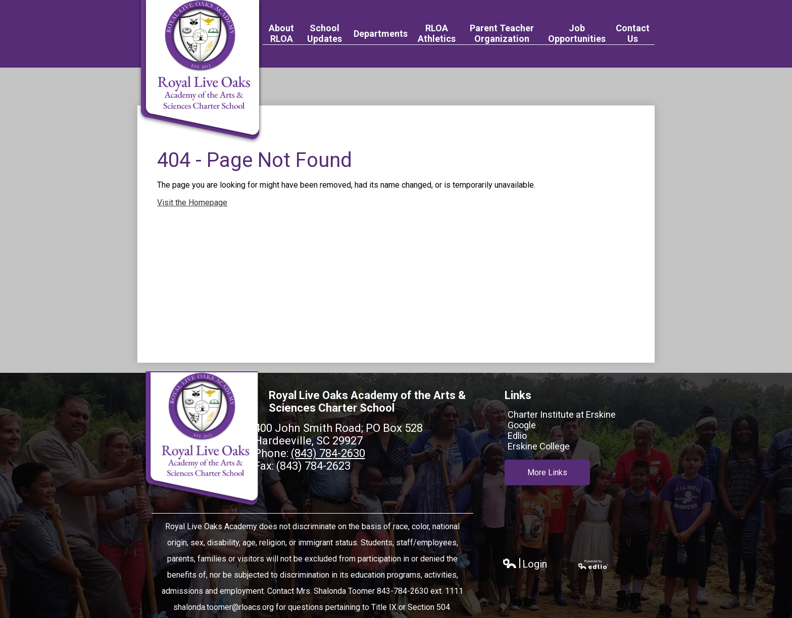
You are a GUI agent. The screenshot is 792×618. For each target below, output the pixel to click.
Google (522, 425)
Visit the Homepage (192, 202)
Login (524, 564)
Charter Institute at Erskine (562, 414)
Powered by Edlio (593, 564)
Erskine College (539, 446)
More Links (547, 472)
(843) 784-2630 (328, 453)
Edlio (517, 435)
